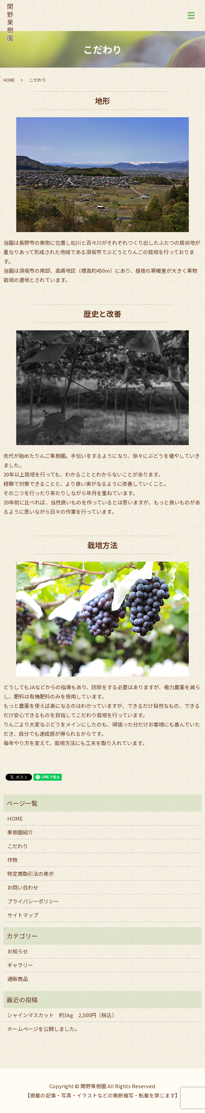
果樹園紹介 (20, 832)
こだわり (17, 846)
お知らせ (17, 951)
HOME (9, 80)
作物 (12, 859)
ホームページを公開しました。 (43, 1028)
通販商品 (17, 978)
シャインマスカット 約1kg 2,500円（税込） (62, 1015)
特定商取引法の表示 (30, 873)
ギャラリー (20, 965)
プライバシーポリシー (33, 901)
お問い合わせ (22, 887)
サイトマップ (22, 915)
